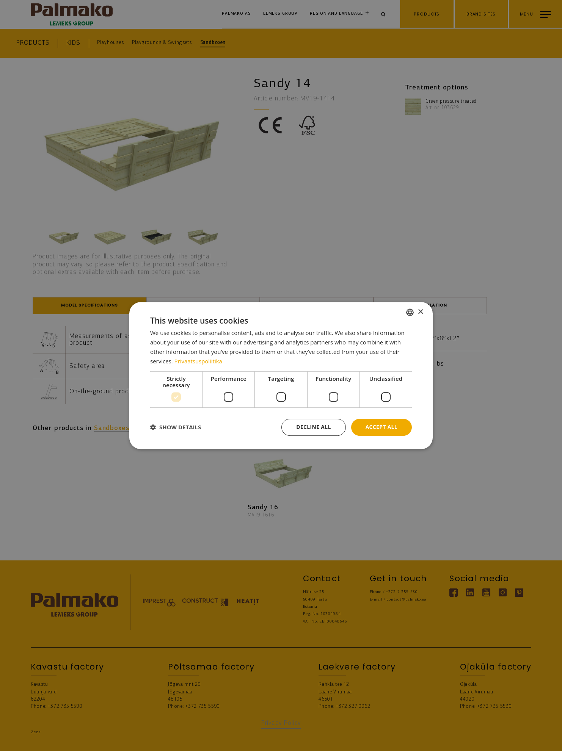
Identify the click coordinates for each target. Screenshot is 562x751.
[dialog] (281, 375)
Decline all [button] (312, 426)
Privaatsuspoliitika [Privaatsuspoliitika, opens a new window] (198, 361)
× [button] (420, 311)
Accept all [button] (381, 426)
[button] (175, 427)
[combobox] (410, 312)
